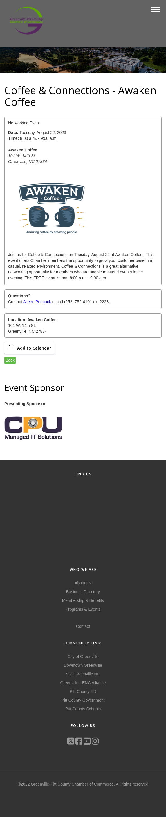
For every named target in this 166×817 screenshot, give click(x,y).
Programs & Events (83, 609)
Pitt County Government (82, 700)
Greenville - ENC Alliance (83, 682)
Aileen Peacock (37, 301)
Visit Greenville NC (83, 674)
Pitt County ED (83, 691)
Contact (83, 626)
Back (10, 360)
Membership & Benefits (83, 600)
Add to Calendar (29, 348)
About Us (83, 583)
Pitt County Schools (83, 709)
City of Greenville (83, 656)
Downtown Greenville (83, 665)
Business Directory (83, 591)
